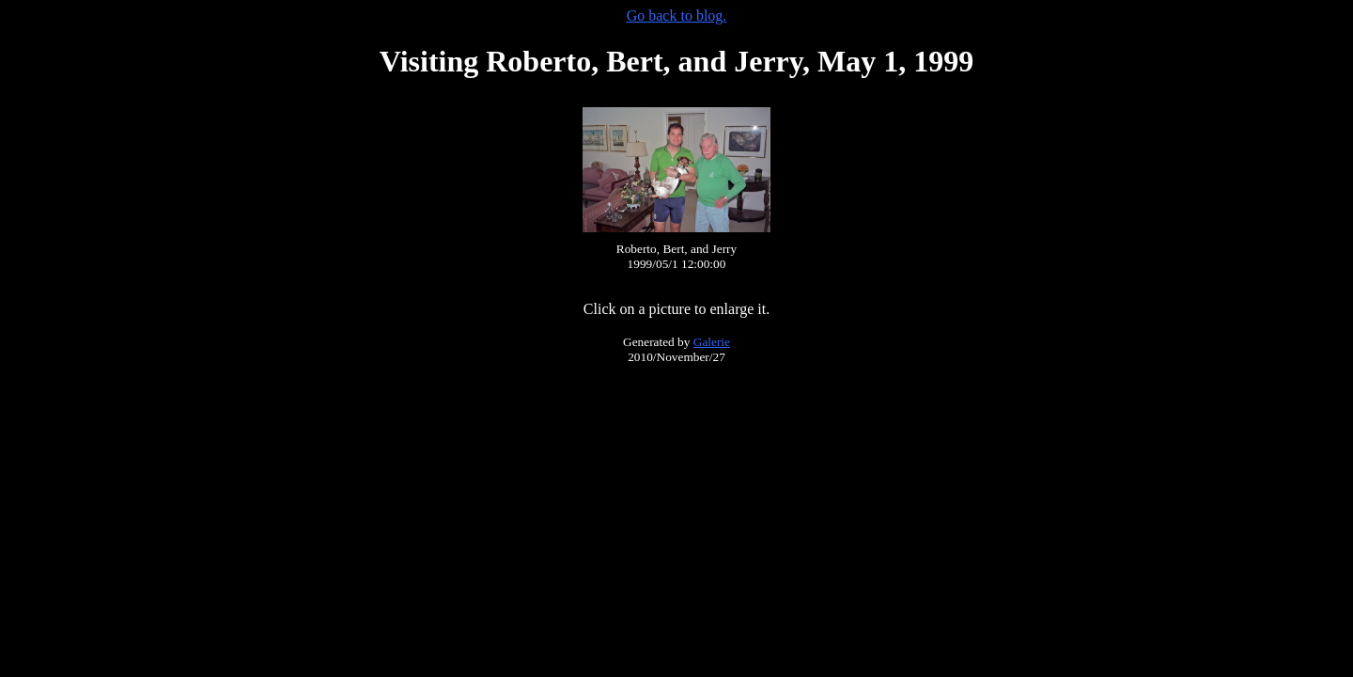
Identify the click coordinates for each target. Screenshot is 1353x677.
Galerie (711, 342)
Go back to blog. (677, 16)
